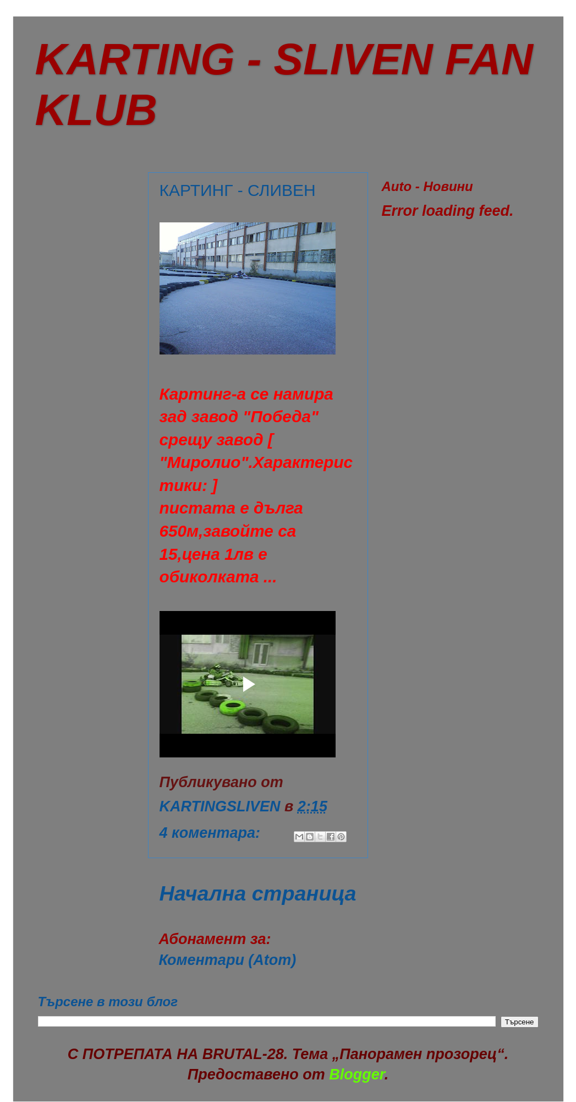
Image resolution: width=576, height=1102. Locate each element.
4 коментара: (212, 833)
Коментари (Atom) (228, 960)
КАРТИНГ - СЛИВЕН (238, 190)
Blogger (357, 1074)
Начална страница (258, 893)
